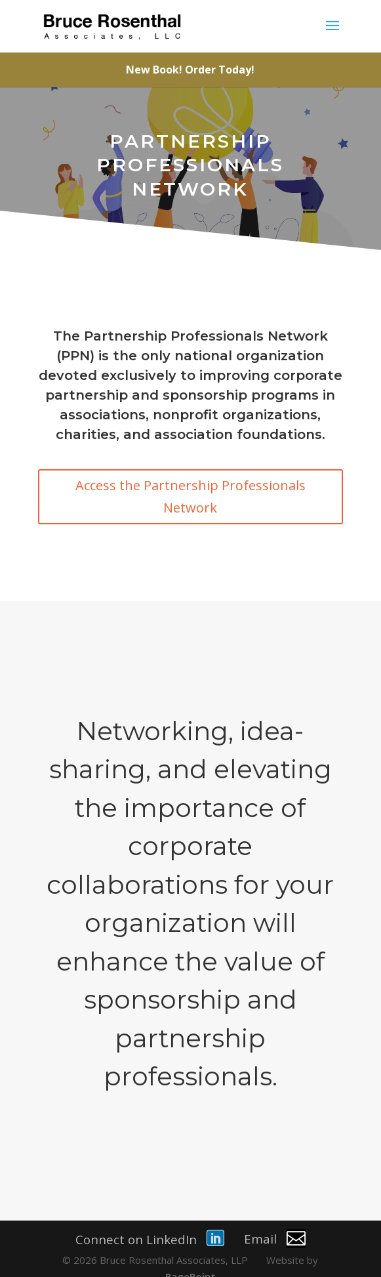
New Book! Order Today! (190, 69)
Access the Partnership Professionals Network (190, 496)
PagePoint (190, 1258)
